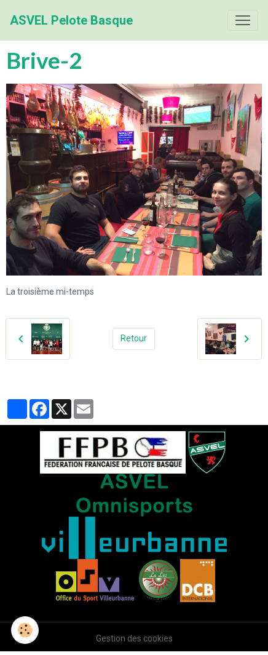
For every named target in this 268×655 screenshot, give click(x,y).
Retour (133, 338)
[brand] (71, 20)
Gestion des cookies (134, 638)
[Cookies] (25, 630)
